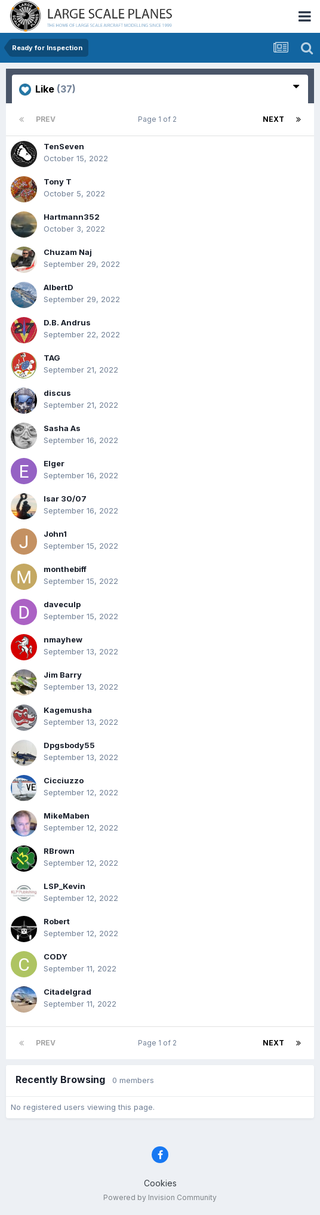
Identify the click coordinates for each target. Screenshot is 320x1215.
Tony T (58, 181)
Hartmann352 (72, 217)
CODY (55, 956)
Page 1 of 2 (159, 119)
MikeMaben (67, 815)
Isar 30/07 (65, 498)
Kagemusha (68, 710)
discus (57, 393)
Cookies (160, 1183)
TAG (52, 357)
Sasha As (62, 428)
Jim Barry (63, 674)
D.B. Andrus (67, 322)
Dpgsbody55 (69, 745)
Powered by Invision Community (160, 1197)
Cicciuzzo (64, 780)
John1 (55, 534)
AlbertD (58, 287)
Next (273, 119)
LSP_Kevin (64, 886)
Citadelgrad (67, 991)
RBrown (59, 851)
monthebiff (65, 569)
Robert (57, 921)
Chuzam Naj (68, 252)
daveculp (62, 604)
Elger (54, 463)
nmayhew (63, 639)
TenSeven (64, 146)
